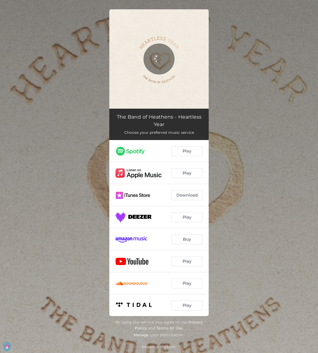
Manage (141, 335)
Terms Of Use (170, 328)
